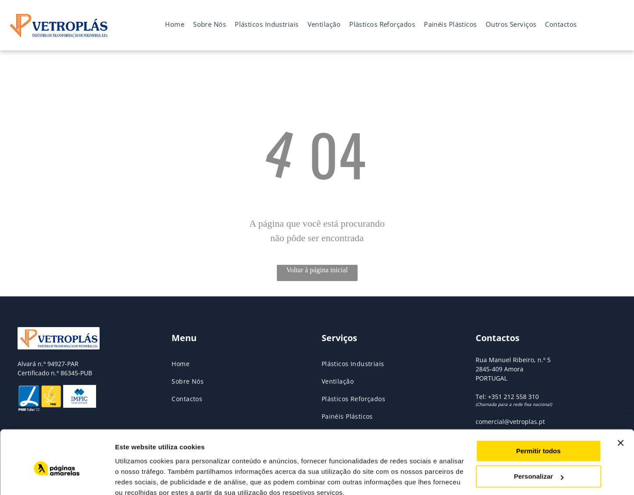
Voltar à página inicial (317, 270)
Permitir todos (538, 412)
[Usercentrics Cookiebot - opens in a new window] (56, 477)
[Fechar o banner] (620, 404)
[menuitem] (175, 24)
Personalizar (538, 437)
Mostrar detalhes (141, 477)
